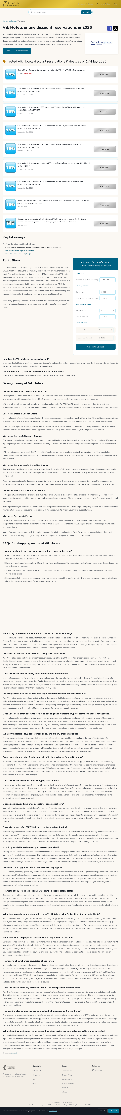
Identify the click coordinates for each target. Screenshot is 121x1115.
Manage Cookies (68, 1055)
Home (5, 21)
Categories (36, 1047)
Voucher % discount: (85, 330)
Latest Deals (37, 1043)
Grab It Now (104, 75)
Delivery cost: (80, 292)
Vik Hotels (14, 1025)
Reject (104, 1111)
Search (86, 12)
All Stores (12, 21)
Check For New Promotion (17, 51)
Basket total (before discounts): (87, 280)
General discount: (82, 317)
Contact (65, 1060)
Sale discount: (81, 310)
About (64, 1064)
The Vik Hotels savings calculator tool (19, 251)
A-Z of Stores (37, 1051)
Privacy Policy (67, 1047)
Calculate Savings (95, 346)
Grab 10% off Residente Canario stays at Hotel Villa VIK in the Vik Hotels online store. (51, 70)
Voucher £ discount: (85, 338)
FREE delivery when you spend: (87, 298)
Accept (114, 1111)
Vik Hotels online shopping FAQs (18, 254)
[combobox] (57, 12)
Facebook (97, 1042)
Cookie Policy (67, 1051)
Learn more (53, 1111)
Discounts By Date (104, 4)
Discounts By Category (86, 4)
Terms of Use (67, 1043)
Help (115, 4)
